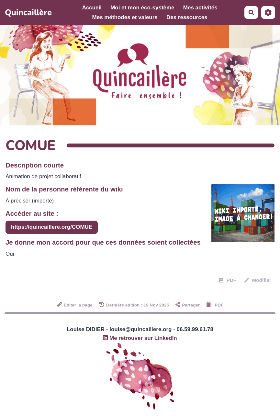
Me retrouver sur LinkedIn (140, 338)
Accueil (91, 8)
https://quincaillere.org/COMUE (51, 227)
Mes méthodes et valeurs (125, 17)
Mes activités (200, 8)
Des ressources (186, 17)
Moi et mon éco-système (142, 8)
